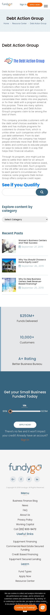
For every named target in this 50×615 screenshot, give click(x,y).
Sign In (23, 4)
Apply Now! (25, 424)
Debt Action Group (38, 23)
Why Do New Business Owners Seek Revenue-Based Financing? (30, 281)
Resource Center (19, 23)
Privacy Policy (25, 519)
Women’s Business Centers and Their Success (33, 241)
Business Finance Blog (25, 500)
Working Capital (25, 524)
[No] (46, 602)
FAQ (25, 510)
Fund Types (25, 571)
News (25, 505)
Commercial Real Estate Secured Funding (25, 548)
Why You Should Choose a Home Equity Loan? (32, 260)
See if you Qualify (21, 185)
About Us (25, 515)
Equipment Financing (25, 541)
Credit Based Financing (25, 554)
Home (6, 23)
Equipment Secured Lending (25, 559)
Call (25, 529)
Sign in (25, 439)
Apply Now (35, 4)
